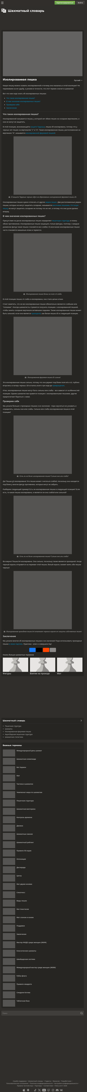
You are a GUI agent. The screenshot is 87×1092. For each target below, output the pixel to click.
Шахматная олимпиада (26, 759)
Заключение (11, 108)
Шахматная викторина (26, 809)
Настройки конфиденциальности (66, 1083)
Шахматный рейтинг (25, 842)
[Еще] (53, 650)
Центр (19, 876)
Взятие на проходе (40, 673)
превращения (58, 385)
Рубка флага (22, 976)
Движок (20, 826)
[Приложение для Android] (28, 1090)
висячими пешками (61, 205)
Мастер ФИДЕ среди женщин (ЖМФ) (31, 942)
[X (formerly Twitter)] (39, 1090)
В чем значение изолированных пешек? (23, 101)
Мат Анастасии (23, 909)
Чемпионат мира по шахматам (29, 792)
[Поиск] (42, 1013)
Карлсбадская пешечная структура (19, 734)
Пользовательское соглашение (17, 1083)
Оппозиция (21, 859)
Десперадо (21, 867)
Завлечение (21, 934)
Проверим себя (12, 104)
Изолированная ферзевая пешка (18, 731)
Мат (59, 673)
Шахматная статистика (14, 737)
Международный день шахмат (29, 751)
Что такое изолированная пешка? (20, 98)
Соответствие (48, 1086)
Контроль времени (24, 817)
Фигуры (7, 673)
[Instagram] (53, 1090)
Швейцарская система (26, 959)
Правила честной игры (25, 1086)
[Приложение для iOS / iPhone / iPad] (24, 1090)
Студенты (48, 1081)
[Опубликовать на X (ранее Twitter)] (39, 650)
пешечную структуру (61, 220)
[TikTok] (35, 1090)
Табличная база (23, 1001)
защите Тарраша (38, 127)
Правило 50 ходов (24, 851)
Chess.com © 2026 (61, 1086)
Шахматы (8, 729)
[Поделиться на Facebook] (32, 650)
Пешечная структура (13, 726)
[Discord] (57, 1090)
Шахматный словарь (35, 1081)
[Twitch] (48, 1090)
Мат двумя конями (24, 884)
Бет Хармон (21, 767)
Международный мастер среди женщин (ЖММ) (36, 967)
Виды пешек (22, 901)
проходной (36, 313)
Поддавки (21, 926)
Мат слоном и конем (25, 917)
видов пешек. (51, 202)
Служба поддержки (20, 1081)
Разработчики (66, 1081)
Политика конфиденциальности (41, 1083)
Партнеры (38, 1086)
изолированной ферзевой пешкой (40, 133)
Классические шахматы (26, 951)
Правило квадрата (24, 984)
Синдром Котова (23, 992)
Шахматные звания (25, 834)
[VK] (61, 1090)
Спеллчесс (21, 892)
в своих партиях (16, 644)
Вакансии (56, 1081)
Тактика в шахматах (25, 784)
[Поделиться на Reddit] (46, 650)
